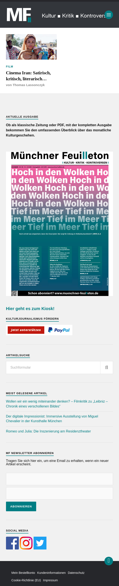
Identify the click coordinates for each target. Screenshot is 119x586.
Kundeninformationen (51, 572)
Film (9, 66)
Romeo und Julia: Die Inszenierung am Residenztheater (48, 431)
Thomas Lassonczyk (29, 85)
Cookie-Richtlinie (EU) (26, 580)
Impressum (50, 580)
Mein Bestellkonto (23, 572)
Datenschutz (76, 572)
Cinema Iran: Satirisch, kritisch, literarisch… (28, 75)
